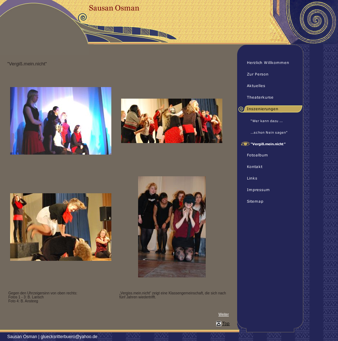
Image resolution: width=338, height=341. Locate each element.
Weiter (223, 314)
